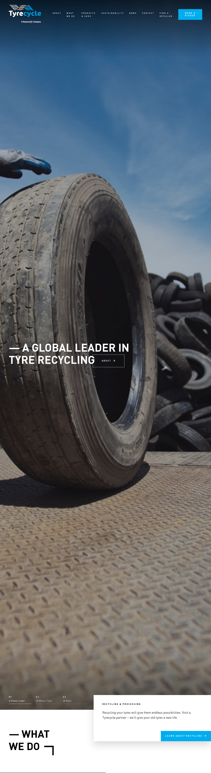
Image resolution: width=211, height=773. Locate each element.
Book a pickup (190, 14)
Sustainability (112, 13)
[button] (20, 763)
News (133, 13)
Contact (148, 13)
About (57, 13)
